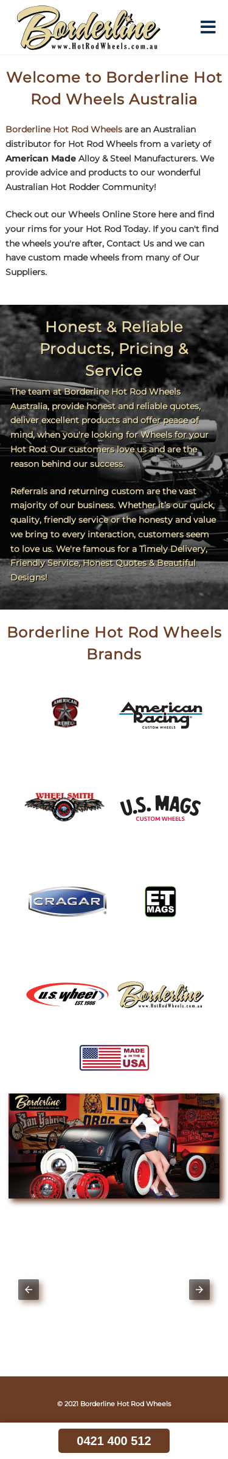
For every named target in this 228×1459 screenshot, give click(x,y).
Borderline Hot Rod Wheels (63, 129)
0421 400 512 (114, 1440)
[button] (28, 1289)
